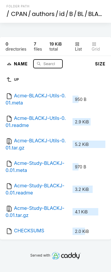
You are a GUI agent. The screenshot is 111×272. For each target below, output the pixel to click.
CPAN (19, 14)
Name (21, 63)
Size (100, 63)
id (62, 14)
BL (81, 14)
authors (43, 14)
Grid (96, 46)
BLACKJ (99, 14)
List (78, 46)
